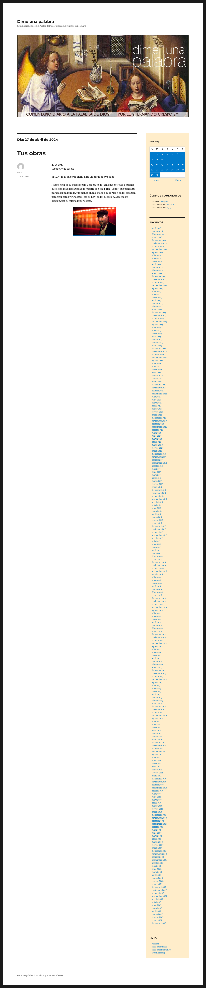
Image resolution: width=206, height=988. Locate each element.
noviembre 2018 (159, 493)
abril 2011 (156, 767)
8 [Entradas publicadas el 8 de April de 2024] (152, 159)
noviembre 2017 (159, 529)
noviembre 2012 (159, 709)
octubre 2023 (158, 318)
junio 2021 (156, 400)
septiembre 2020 (159, 427)
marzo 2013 (157, 697)
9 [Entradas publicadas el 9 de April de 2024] (157, 159)
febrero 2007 (158, 917)
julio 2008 (156, 866)
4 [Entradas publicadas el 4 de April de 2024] (167, 154)
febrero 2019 (157, 484)
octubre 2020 (158, 424)
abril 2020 (156, 442)
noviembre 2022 (159, 351)
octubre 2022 (158, 354)
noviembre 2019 (159, 457)
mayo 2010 (157, 800)
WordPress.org (158, 953)
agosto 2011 (157, 755)
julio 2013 (156, 685)
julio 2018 (156, 505)
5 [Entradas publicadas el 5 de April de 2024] (172, 154)
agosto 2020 (157, 430)
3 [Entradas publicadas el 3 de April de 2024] (162, 154)
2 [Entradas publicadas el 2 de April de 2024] (157, 154)
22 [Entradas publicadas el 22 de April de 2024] (152, 170)
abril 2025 (156, 264)
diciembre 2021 (159, 385)
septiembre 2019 (159, 463)
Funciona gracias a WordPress (49, 975)
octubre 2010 (158, 785)
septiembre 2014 (159, 643)
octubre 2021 (158, 391)
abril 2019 (156, 478)
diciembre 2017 (159, 526)
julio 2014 (156, 649)
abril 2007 (156, 911)
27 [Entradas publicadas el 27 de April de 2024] (177, 170)
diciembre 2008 (159, 851)
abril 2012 (156, 730)
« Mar (156, 180)
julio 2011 (156, 758)
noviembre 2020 (159, 421)
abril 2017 (156, 550)
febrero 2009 (158, 845)
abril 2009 (156, 839)
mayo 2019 (157, 475)
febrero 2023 (157, 342)
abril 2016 (156, 586)
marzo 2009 (157, 842)
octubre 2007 (158, 893)
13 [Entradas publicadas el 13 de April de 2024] (178, 159)
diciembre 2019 (159, 454)
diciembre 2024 (159, 276)
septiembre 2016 (159, 571)
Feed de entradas (159, 947)
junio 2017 (156, 544)
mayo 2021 (157, 403)
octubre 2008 (158, 857)
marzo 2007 (157, 914)
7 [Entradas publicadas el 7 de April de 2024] (182, 154)
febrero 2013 (157, 700)
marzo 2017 (157, 553)
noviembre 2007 (159, 890)
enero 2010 (157, 812)
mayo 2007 (157, 908)
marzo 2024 (157, 303)
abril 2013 (156, 694)
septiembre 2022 (159, 357)
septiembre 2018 (159, 499)
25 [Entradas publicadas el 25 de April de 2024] (167, 170)
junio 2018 (156, 508)
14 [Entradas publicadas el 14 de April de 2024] (183, 159)
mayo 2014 (157, 655)
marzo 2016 (157, 589)
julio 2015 (156, 613)
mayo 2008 (157, 872)
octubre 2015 (158, 604)
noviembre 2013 (159, 673)
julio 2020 (156, 433)
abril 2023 (156, 336)
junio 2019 (156, 472)
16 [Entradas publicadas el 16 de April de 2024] (157, 164)
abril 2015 (156, 622)
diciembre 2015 (159, 598)
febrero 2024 (158, 306)
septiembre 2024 (159, 285)
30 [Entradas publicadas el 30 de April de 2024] (157, 175)
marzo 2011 (157, 770)
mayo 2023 (157, 333)
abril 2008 (156, 875)
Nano (19, 172)
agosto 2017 (157, 538)
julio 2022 (156, 364)
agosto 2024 (157, 288)
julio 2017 (156, 541)
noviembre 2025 (159, 243)
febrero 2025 (158, 270)
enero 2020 (157, 451)
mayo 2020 (157, 439)
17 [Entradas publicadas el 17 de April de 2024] (162, 164)
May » (178, 180)
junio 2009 (157, 833)
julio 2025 (156, 255)
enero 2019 (157, 487)
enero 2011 (157, 776)
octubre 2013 (157, 676)
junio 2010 (156, 797)
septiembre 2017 (159, 535)
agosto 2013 (157, 682)
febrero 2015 (157, 628)
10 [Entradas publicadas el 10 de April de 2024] (162, 159)
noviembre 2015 (159, 601)
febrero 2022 (158, 379)
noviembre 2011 (159, 746)
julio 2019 (156, 469)
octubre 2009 (158, 821)
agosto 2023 (157, 324)
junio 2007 (157, 905)
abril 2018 (156, 514)
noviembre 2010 (159, 782)
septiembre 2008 (159, 860)
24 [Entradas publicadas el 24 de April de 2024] (162, 170)
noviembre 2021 (159, 388)
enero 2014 (157, 667)
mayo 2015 (157, 619)
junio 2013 (156, 688)
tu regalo (164, 202)
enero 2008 (157, 884)
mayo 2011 (156, 764)
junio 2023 (156, 330)
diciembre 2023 (159, 312)
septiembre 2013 (159, 679)
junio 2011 (156, 761)
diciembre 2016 (159, 562)
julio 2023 (156, 327)
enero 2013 (157, 703)
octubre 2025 (158, 246)
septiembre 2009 (159, 824)
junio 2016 (156, 580)
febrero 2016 (157, 592)
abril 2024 (156, 300)
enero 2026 (157, 237)
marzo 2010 (157, 806)
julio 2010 (156, 794)
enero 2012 (157, 739)
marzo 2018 (157, 517)
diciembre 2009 (159, 815)
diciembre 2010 (159, 779)
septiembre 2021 (159, 394)
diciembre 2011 (158, 743)
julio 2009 (156, 830)
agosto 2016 (157, 574)
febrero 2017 (157, 556)
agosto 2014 (157, 646)
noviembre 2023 (159, 315)
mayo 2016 (157, 583)
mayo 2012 (157, 727)
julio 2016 (156, 577)
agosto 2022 (157, 361)
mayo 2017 (157, 547)
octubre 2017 (158, 532)
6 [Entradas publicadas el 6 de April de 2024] (177, 154)
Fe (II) (168, 208)
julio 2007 (156, 902)
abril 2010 (156, 803)
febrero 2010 (157, 809)
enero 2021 (157, 415)
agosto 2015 (157, 610)
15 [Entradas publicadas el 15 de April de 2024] (152, 164)
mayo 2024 (157, 297)
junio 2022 (157, 367)
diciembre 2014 (159, 634)
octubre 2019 (158, 460)
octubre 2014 (158, 640)
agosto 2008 (157, 863)
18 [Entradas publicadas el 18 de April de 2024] (167, 164)
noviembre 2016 (159, 565)
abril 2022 (156, 373)
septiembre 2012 (159, 715)
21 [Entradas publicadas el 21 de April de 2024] (183, 164)
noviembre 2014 (159, 637)
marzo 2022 (157, 376)
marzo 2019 (157, 481)
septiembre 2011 (159, 752)
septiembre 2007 (159, 896)
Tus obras (31, 153)
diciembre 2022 (159, 348)
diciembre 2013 (159, 670)
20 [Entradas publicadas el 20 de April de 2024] (177, 164)
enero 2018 (157, 523)
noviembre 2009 (159, 818)
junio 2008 (157, 869)
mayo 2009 (157, 836)
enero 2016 (157, 595)
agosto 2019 (157, 466)
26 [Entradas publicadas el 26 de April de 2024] (172, 170)
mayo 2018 (157, 511)
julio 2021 (156, 397)
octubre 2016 (158, 568)
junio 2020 (157, 436)
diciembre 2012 (159, 706)
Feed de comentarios (161, 950)
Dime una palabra (35, 21)
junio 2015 (156, 616)
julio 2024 (156, 291)
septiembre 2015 (159, 607)
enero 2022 (157, 382)
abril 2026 (156, 228)
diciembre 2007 (159, 887)
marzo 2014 (157, 661)
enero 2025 (157, 273)
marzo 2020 (157, 445)
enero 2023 (157, 345)
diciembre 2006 (159, 923)
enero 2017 (157, 559)
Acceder (155, 944)
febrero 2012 (157, 736)
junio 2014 (156, 652)
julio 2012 (156, 721)
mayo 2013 (156, 691)
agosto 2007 (157, 899)
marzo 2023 (157, 339)
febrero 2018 (157, 520)
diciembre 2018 (159, 490)
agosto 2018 (157, 502)
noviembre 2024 (159, 279)
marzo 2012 (157, 733)
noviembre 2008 (159, 854)
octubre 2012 (158, 712)
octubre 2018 (158, 496)
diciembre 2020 (159, 418)
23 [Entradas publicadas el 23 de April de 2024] (157, 170)
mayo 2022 (157, 370)
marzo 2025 (157, 267)
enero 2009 (157, 848)
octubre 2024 (158, 282)
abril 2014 (156, 658)
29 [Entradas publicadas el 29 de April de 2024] (152, 175)
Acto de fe (169, 205)
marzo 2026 (157, 231)
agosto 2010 (157, 791)
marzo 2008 (157, 878)
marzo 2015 (157, 625)
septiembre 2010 (159, 788)
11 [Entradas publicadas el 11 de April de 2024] (167, 159)
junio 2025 (157, 258)
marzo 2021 (157, 409)
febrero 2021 (157, 412)
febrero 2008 (158, 881)
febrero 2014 (157, 664)
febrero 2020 (158, 448)
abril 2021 (156, 406)
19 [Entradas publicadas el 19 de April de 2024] (172, 164)
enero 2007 (157, 920)
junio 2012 (156, 724)
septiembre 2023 (159, 321)
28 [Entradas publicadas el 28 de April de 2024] (183, 170)
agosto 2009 (157, 827)
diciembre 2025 (159, 240)
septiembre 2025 (159, 249)
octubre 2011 (157, 749)
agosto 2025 (157, 252)
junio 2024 (157, 294)
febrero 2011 (157, 773)
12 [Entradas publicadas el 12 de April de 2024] (173, 159)
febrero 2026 (158, 234)
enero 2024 (157, 309)
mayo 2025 (157, 261)
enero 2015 (157, 631)
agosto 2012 (157, 718)
